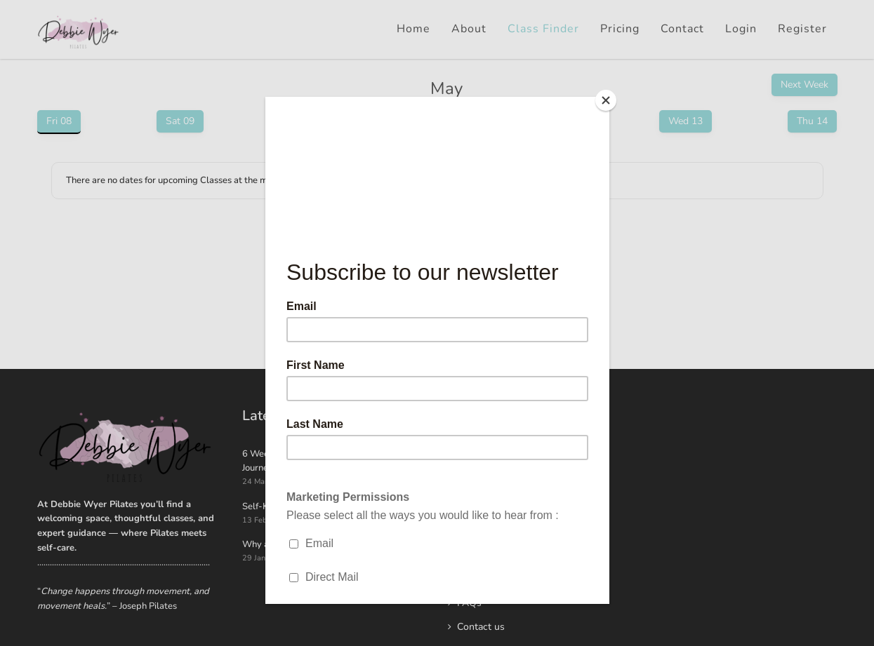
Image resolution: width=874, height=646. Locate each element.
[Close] (605, 100)
